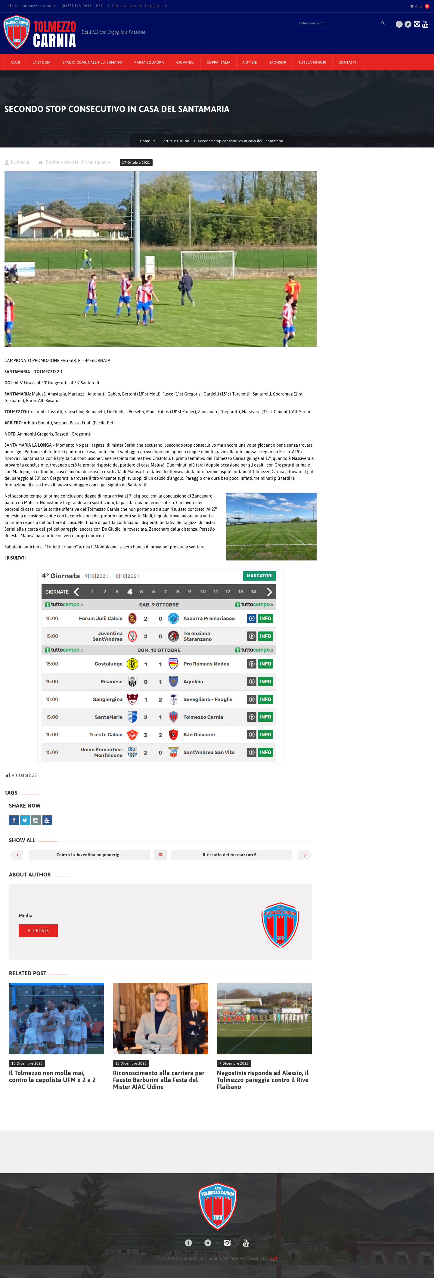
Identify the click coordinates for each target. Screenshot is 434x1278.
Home (145, 141)
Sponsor (277, 62)
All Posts (38, 930)
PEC (99, 6)
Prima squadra (96, 162)
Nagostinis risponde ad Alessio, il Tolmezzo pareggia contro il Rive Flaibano (263, 1079)
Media (23, 162)
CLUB (15, 62)
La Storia (42, 62)
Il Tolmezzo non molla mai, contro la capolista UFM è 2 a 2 (52, 1076)
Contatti (347, 62)
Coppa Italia (219, 62)
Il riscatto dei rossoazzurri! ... (232, 854)
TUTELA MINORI (312, 62)
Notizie (250, 62)
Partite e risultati (176, 141)
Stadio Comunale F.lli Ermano (92, 62)
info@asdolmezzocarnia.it (30, 6)
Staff (272, 1258)
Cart (416, 6)
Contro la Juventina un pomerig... (89, 854)
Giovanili (185, 62)
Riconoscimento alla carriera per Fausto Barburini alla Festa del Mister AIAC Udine (158, 1079)
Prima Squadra (149, 62)
